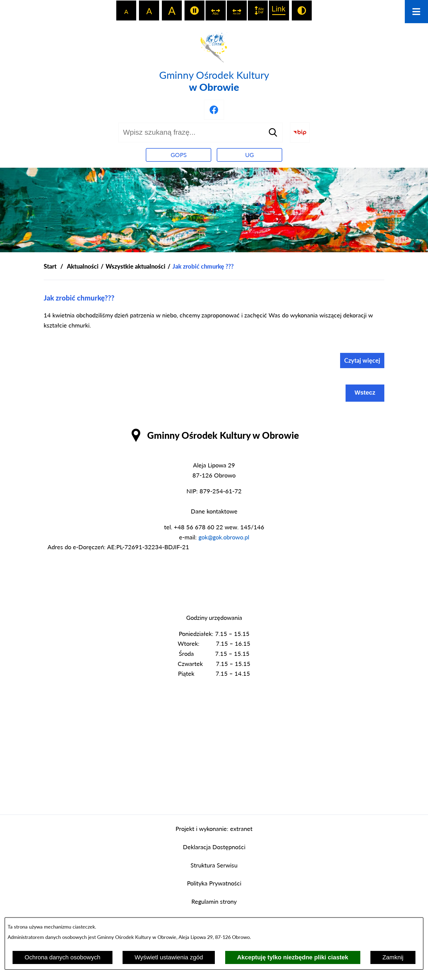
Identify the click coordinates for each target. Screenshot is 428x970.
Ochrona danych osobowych (62, 957)
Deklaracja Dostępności (214, 847)
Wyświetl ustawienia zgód (169, 957)
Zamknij (392, 957)
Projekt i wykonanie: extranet (214, 828)
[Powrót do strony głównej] (50, 267)
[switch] (194, 10)
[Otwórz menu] (416, 11)
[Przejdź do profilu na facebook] (214, 110)
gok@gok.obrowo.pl (223, 537)
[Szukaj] (273, 132)
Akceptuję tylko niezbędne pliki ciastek (292, 957)
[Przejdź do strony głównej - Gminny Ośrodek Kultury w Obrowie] (214, 60)
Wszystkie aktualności (135, 266)
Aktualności (83, 266)
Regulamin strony (214, 901)
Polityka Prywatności (214, 883)
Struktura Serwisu (214, 865)
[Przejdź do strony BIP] (300, 132)
